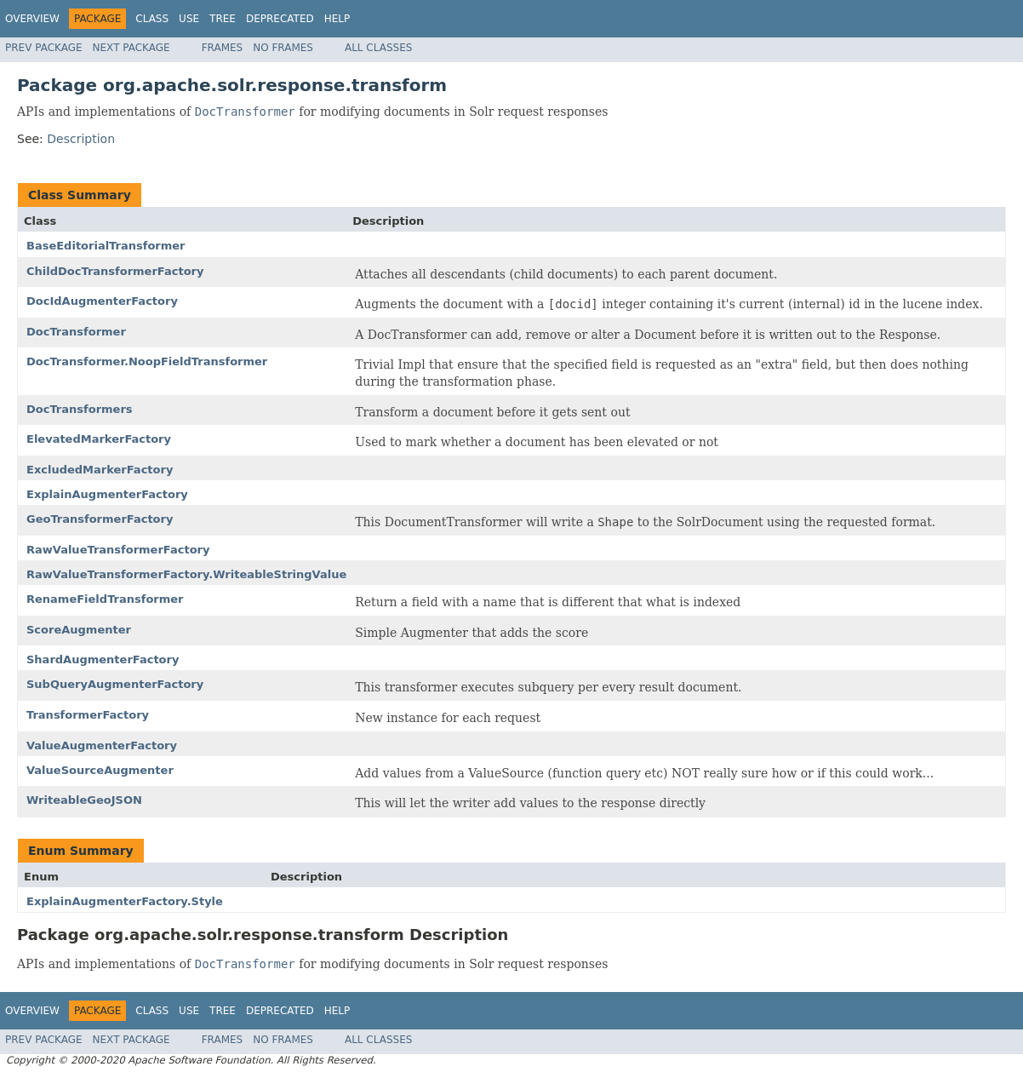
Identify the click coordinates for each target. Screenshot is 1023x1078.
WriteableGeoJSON (84, 800)
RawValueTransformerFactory (117, 549)
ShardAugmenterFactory (102, 659)
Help (337, 19)
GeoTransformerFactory (99, 519)
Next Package (131, 48)
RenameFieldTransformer (105, 599)
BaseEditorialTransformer (106, 245)
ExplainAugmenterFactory (107, 494)
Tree (222, 19)
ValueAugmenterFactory (101, 745)
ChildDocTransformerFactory (114, 271)
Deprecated (280, 19)
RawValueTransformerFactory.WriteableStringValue (186, 574)
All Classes (378, 48)
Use (189, 19)
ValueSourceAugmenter (100, 770)
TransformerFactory (87, 714)
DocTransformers (79, 409)
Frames (222, 48)
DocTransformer (76, 331)
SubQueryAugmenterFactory (114, 684)
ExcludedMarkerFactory (99, 469)
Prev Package (44, 48)
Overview (32, 19)
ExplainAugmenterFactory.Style (124, 901)
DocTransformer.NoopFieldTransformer (146, 361)
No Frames (283, 48)
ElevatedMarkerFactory (98, 439)
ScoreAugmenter (78, 629)
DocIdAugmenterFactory (102, 301)
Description (81, 139)
